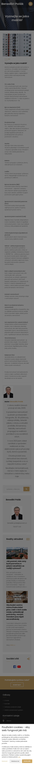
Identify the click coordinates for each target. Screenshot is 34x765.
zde (19, 757)
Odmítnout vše (15, 761)
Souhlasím (27, 761)
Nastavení (5, 761)
